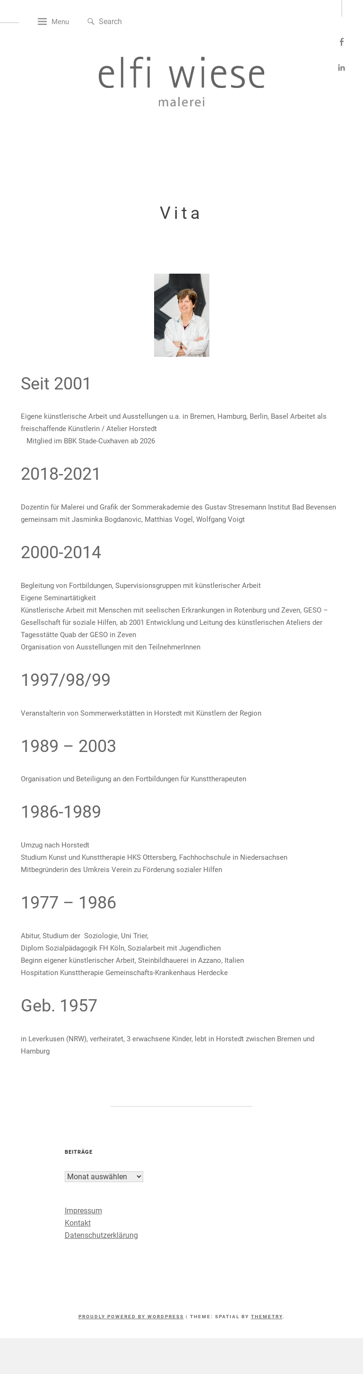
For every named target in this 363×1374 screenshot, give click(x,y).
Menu (78, 39)
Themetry (267, 1333)
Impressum (90, 1227)
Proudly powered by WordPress (131, 1333)
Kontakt (84, 1240)
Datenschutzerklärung (108, 1252)
